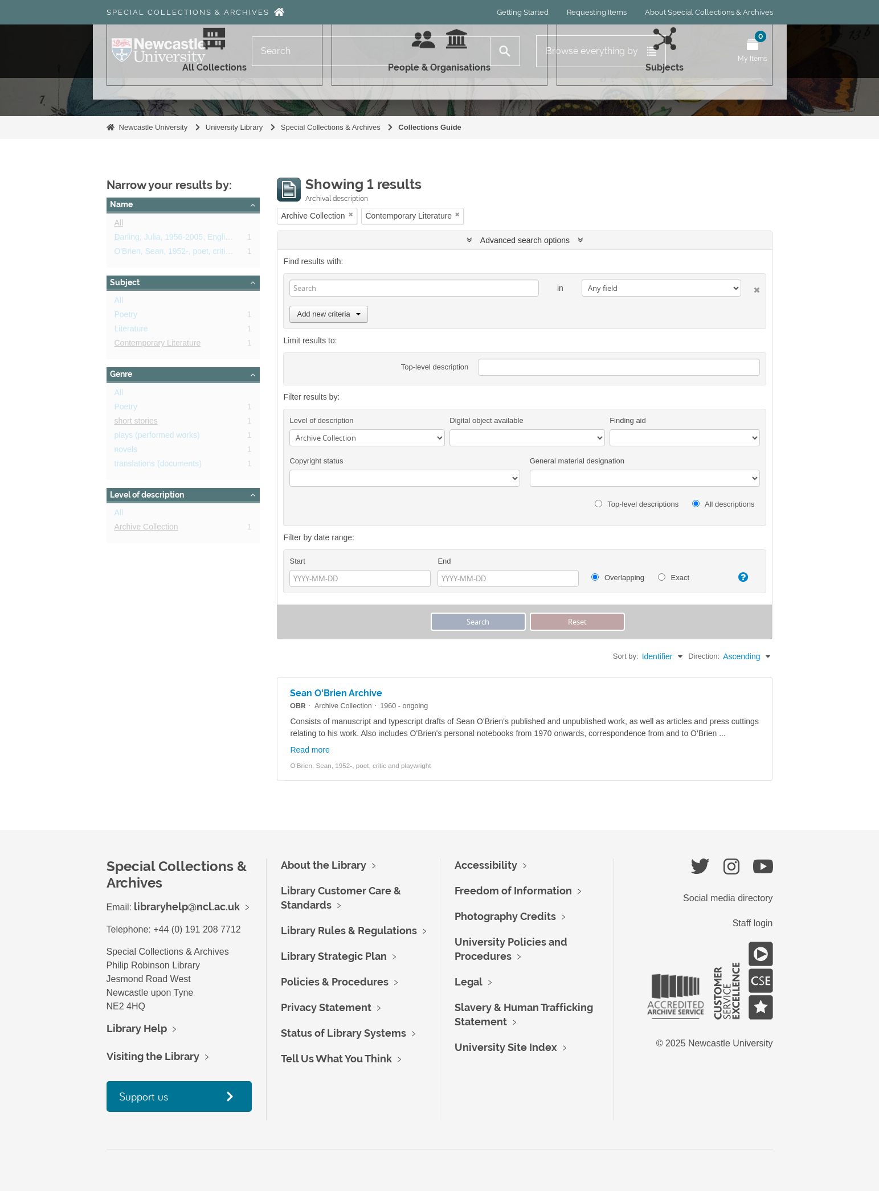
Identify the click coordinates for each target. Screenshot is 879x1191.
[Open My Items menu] (752, 51)
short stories (136, 423)
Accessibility (486, 865)
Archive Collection (146, 528)
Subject (125, 282)
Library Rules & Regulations (349, 931)
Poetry (126, 316)
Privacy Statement (326, 1007)
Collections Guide (429, 127)
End (444, 561)
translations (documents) (158, 465)
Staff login (753, 923)
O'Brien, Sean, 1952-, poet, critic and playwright (199, 253)
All (119, 224)
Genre (121, 374)
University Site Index (506, 1047)
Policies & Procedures (335, 982)
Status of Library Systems (343, 1033)
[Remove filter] (351, 214)
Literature (131, 330)
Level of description (147, 494)
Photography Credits (505, 916)
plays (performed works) (157, 437)
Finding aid (628, 420)
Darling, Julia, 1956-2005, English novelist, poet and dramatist (224, 239)
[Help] (738, 577)
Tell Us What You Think (336, 1059)
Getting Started (523, 12)
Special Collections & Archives (188, 12)
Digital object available (486, 420)
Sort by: (626, 656)
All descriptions (723, 504)
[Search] (371, 51)
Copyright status (316, 461)
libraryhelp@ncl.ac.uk (187, 907)
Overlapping (617, 577)
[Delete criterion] (750, 288)
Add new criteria (328, 314)
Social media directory (727, 898)
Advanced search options (525, 240)
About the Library (323, 865)
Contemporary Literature (158, 345)
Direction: (703, 656)
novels (126, 451)
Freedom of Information (513, 891)
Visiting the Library (153, 1056)
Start (297, 561)
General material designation (577, 461)
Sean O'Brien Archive (336, 693)
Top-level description (435, 367)
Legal (469, 982)
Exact (673, 577)
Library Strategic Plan (334, 956)
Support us (143, 1096)
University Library (234, 127)
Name (121, 204)
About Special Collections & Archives (709, 12)
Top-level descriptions (636, 504)
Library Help (137, 1028)
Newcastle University (153, 127)
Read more (309, 749)
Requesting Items (597, 12)
